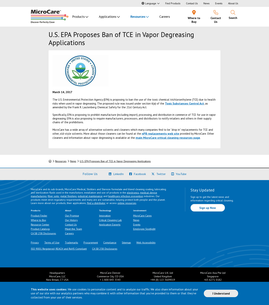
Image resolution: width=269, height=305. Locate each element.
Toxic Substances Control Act (184, 103)
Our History (71, 220)
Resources (137, 16)
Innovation (105, 215)
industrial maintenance (90, 196)
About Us (233, 3)
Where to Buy (38, 220)
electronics (133, 192)
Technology (105, 210)
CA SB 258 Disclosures (43, 233)
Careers (164, 16)
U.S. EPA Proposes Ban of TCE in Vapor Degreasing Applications (115, 161)
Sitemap (126, 242)
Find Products (172, 3)
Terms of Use (51, 242)
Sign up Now (207, 208)
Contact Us (192, 3)
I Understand (221, 293)
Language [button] (149, 3)
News (206, 3)
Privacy (35, 242)
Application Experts (109, 224)
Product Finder (39, 215)
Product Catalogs (40, 229)
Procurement (91, 242)
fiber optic (53, 196)
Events (218, 3)
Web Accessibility (146, 242)
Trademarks (71, 242)
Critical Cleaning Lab (110, 220)
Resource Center (40, 224)
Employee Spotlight (144, 229)
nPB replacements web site (160, 133)
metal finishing (68, 196)
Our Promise (72, 215)
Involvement (139, 210)
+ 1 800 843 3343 (110, 279)
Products (78, 16)
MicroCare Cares (142, 215)
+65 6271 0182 (213, 279)
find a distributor (96, 203)
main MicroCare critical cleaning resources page (168, 138)
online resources (127, 203)
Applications (107, 16)
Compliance (109, 242)
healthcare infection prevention (125, 196)
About (68, 210)
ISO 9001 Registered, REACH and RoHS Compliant (59, 248)
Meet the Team (73, 229)
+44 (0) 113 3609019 (163, 279)
